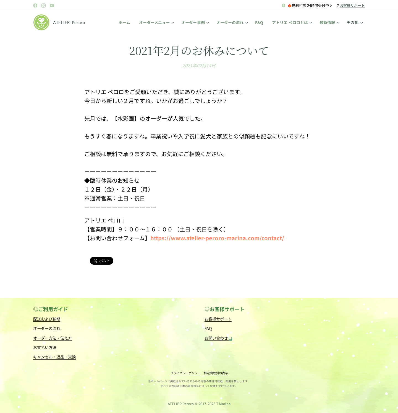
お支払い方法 (44, 347)
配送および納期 (46, 319)
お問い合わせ (218, 337)
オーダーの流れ (46, 328)
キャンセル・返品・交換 (54, 357)
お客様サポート (352, 5)
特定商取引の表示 (216, 373)
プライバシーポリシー (185, 373)
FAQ (208, 328)
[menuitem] (123, 22)
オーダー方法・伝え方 (52, 337)
